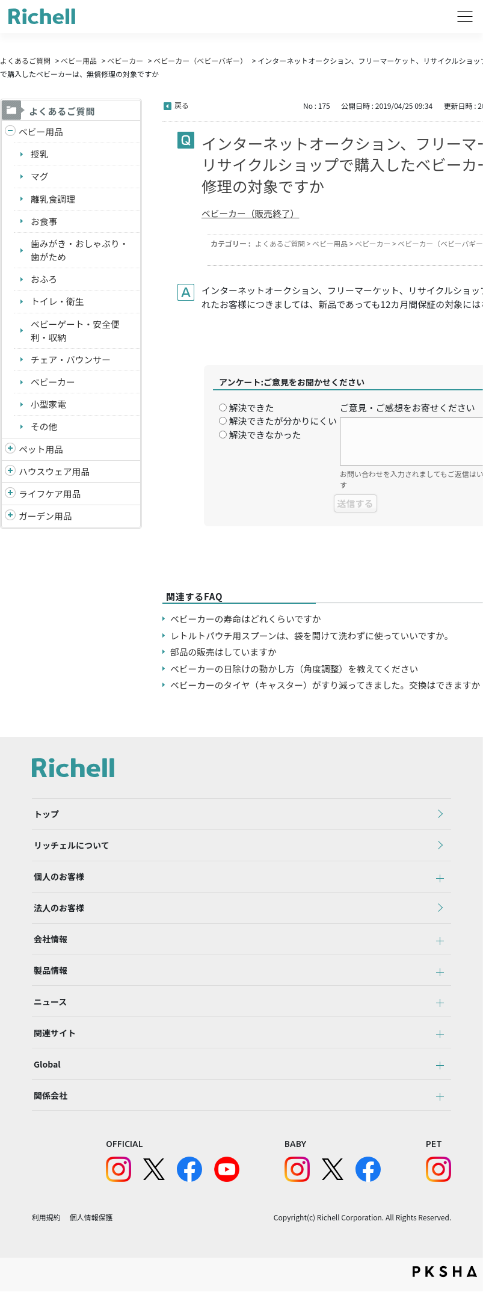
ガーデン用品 (46, 519)
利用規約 (46, 1236)
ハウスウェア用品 (55, 474)
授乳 (40, 154)
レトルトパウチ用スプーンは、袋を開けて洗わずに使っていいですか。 (314, 635)
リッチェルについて (70, 848)
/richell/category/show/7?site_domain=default (10, 475)
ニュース (48, 1013)
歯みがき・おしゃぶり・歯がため (80, 251)
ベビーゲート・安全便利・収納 (76, 332)
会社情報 (49, 947)
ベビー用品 (79, 60)
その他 (44, 429)
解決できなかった (265, 434)
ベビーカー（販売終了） (251, 213)
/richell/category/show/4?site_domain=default (10, 453)
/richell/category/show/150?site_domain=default (10, 520)
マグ (40, 176)
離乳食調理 (53, 199)
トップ (44, 815)
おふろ (44, 280)
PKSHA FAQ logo (445, 1290)
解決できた (251, 407)
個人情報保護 (91, 1236)
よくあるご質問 (25, 60)
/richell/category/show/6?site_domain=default (10, 498)
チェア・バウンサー (71, 361)
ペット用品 (41, 452)
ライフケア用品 (50, 497)
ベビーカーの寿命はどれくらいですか (247, 618)
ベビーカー (125, 60)
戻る (181, 105)
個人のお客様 (57, 881)
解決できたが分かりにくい (283, 420)
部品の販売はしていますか (224, 651)
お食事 (44, 221)
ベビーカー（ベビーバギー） (200, 60)
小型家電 (49, 407)
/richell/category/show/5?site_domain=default (10, 132)
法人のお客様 (57, 914)
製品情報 (49, 980)
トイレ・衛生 (58, 303)
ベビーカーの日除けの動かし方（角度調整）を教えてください (296, 668)
